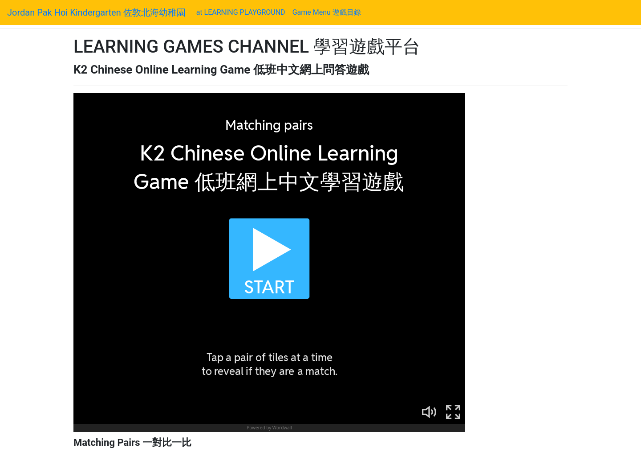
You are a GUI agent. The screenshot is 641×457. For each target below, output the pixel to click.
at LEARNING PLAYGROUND (242, 11)
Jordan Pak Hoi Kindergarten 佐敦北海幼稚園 (96, 12)
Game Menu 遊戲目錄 (326, 12)
